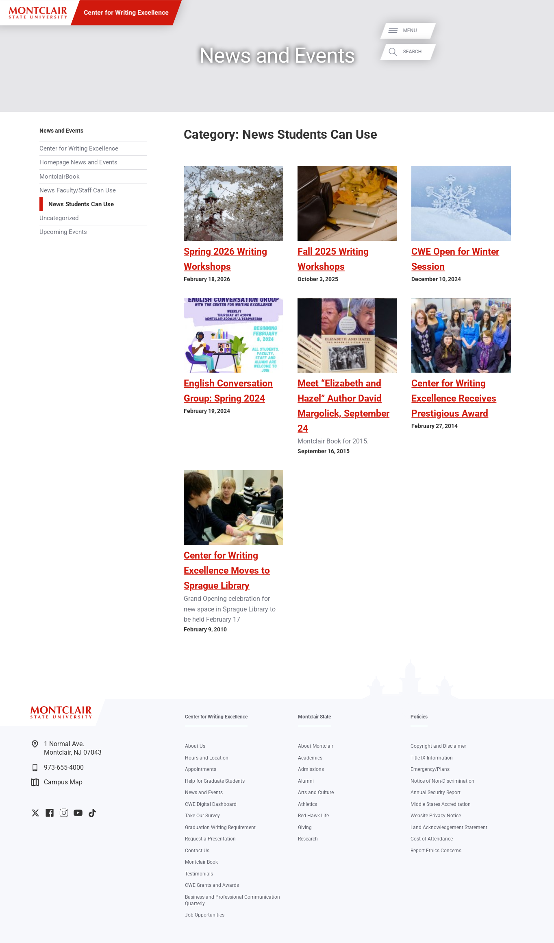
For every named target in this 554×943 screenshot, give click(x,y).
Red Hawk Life (313, 815)
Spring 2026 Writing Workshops (225, 259)
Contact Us (197, 850)
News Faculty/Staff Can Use (77, 190)
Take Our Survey (202, 815)
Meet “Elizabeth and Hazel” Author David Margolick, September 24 (343, 406)
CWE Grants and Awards (212, 885)
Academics (310, 758)
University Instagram (63, 812)
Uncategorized (58, 218)
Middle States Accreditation (441, 804)
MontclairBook (59, 176)
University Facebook (49, 812)
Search (537, 52)
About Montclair (315, 746)
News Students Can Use (81, 204)
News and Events (61, 130)
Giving (305, 827)
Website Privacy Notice (436, 815)
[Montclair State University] (38, 13)
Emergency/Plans (430, 769)
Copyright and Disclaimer (438, 746)
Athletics (307, 804)
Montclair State (314, 717)
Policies (419, 717)
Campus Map (57, 782)
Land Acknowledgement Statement (449, 827)
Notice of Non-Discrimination (442, 781)
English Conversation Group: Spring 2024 (228, 391)
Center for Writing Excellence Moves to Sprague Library (227, 570)
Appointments (200, 769)
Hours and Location (206, 758)
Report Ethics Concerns (436, 850)
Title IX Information (432, 758)
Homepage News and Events (78, 162)
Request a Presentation (210, 839)
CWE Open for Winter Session (455, 259)
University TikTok (92, 812)
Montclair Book (201, 862)
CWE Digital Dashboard (211, 804)
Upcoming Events (63, 232)
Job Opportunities (204, 915)
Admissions (311, 769)
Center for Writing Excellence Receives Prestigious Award (453, 398)
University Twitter (35, 812)
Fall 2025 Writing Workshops (333, 259)
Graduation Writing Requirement (220, 827)
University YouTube (78, 812)
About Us (195, 746)
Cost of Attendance (432, 839)
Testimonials (199, 874)
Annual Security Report (436, 792)
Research (308, 839)
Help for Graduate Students (215, 781)
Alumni (306, 781)
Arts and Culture (316, 792)
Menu (534, 31)
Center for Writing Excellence (126, 12)
